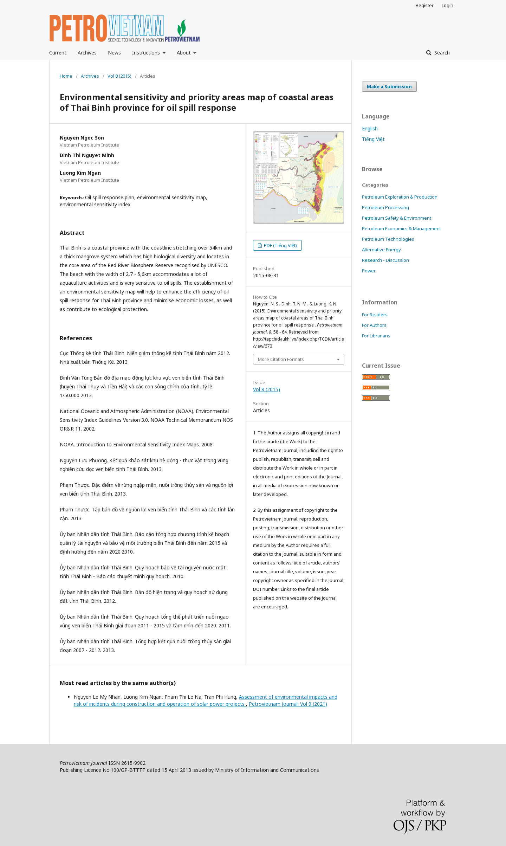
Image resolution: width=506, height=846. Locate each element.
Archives (87, 52)
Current (57, 52)
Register (425, 5)
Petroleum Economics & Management (401, 228)
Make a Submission (389, 86)
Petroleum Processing (385, 207)
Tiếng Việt (373, 139)
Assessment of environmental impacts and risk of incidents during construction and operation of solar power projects (205, 700)
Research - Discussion (385, 260)
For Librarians (376, 335)
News (114, 52)
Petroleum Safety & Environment (396, 218)
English (370, 128)
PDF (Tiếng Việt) (280, 245)
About (184, 52)
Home (66, 76)
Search (441, 52)
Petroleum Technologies (388, 239)
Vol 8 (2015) (119, 76)
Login (447, 5)
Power (369, 270)
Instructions (146, 52)
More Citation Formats (281, 359)
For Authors (374, 325)
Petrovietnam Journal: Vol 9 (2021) (288, 703)
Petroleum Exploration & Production (399, 197)
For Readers (375, 314)
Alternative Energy (381, 249)
